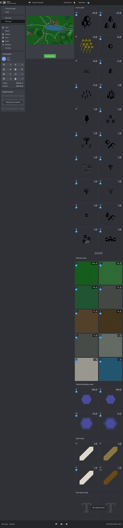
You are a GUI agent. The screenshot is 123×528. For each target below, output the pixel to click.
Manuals (12, 524)
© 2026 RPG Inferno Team (113, 524)
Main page (5, 524)
